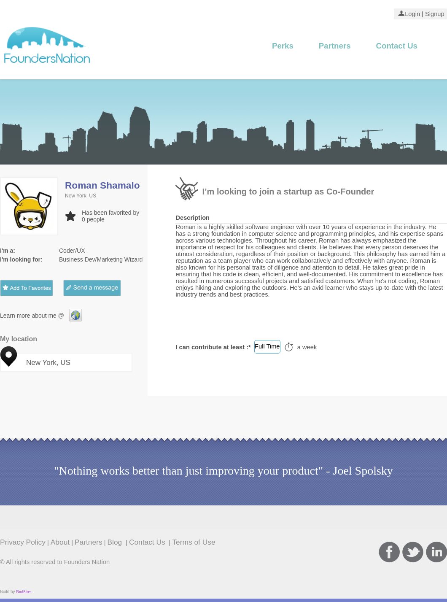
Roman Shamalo (102, 185)
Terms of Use (193, 542)
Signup (434, 14)
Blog (116, 542)
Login (412, 14)
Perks (283, 45)
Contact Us (396, 45)
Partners (335, 45)
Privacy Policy (23, 542)
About (60, 542)
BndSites (23, 591)
